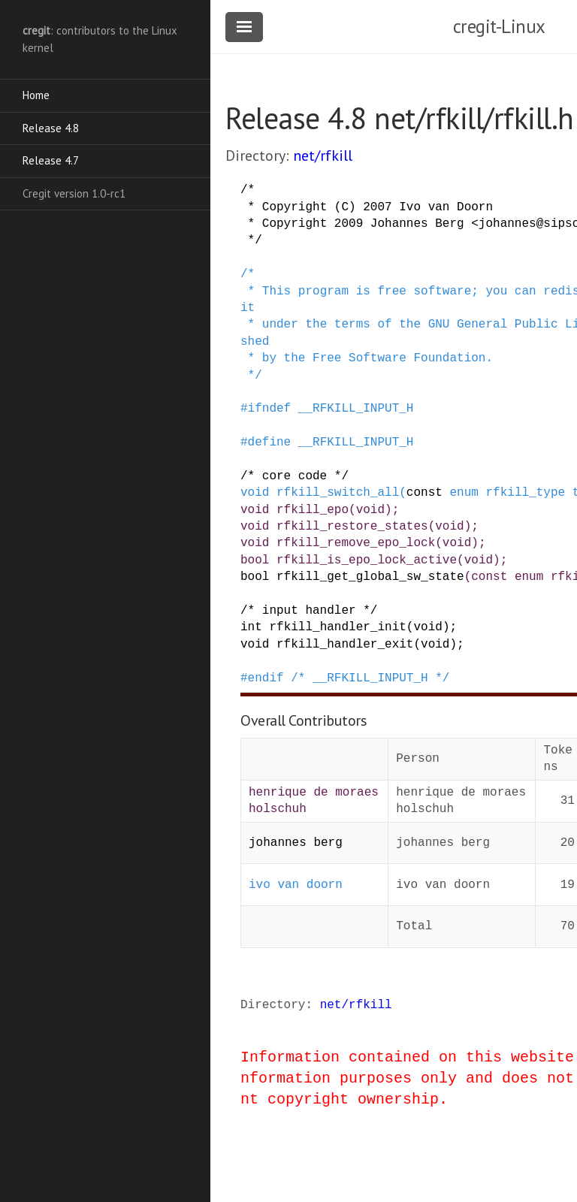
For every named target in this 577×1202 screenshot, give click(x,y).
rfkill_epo (312, 510)
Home (36, 95)
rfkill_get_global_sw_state (370, 577)
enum (463, 493)
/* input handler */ (308, 611)
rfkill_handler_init (337, 627)
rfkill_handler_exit (344, 644)
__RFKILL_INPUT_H (356, 408)
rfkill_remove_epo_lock (355, 543)
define (270, 442)
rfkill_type (525, 493)
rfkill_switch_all (337, 493)
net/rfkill (322, 155)
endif (266, 678)
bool (254, 560)
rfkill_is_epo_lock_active (366, 560)
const (424, 493)
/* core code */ (294, 476)
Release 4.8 (51, 128)
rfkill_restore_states (352, 526)
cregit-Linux (499, 26)
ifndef (270, 408)
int (251, 627)
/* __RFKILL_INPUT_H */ (370, 678)
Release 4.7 (51, 160)
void (254, 493)
